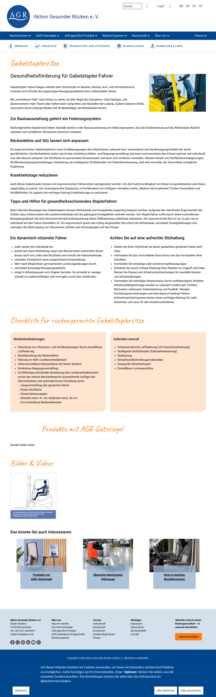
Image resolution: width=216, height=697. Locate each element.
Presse (96, 637)
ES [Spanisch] (194, 6)
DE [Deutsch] (181, 6)
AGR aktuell (99, 623)
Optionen (21, 690)
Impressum (136, 623)
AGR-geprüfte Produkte (64, 630)
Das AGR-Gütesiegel (62, 627)
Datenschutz (137, 627)
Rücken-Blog (99, 634)
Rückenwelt (99, 627)
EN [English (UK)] (188, 6)
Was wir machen (60, 623)
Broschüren (99, 630)
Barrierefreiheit (138, 630)
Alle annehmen (191, 690)
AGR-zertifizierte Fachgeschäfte (68, 634)
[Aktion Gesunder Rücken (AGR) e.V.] (18, 16)
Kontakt (135, 634)
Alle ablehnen (165, 690)
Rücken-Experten (60, 637)
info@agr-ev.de (26, 634)
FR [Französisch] (200, 6)
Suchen (119, 6)
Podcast (110, 634)
